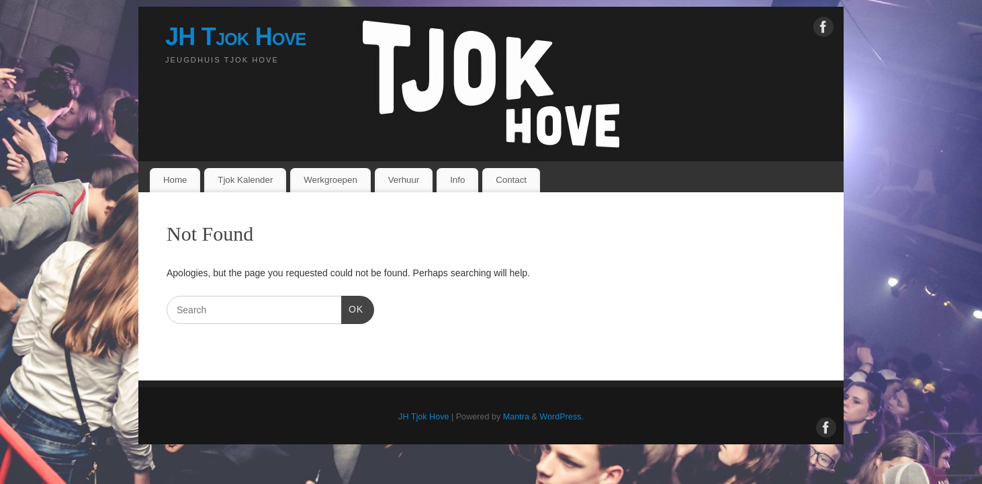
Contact (511, 180)
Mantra (516, 416)
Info (457, 180)
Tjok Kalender (245, 180)
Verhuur (404, 180)
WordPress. (561, 416)
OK (352, 308)
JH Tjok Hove (235, 36)
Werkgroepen (330, 180)
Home (175, 180)
